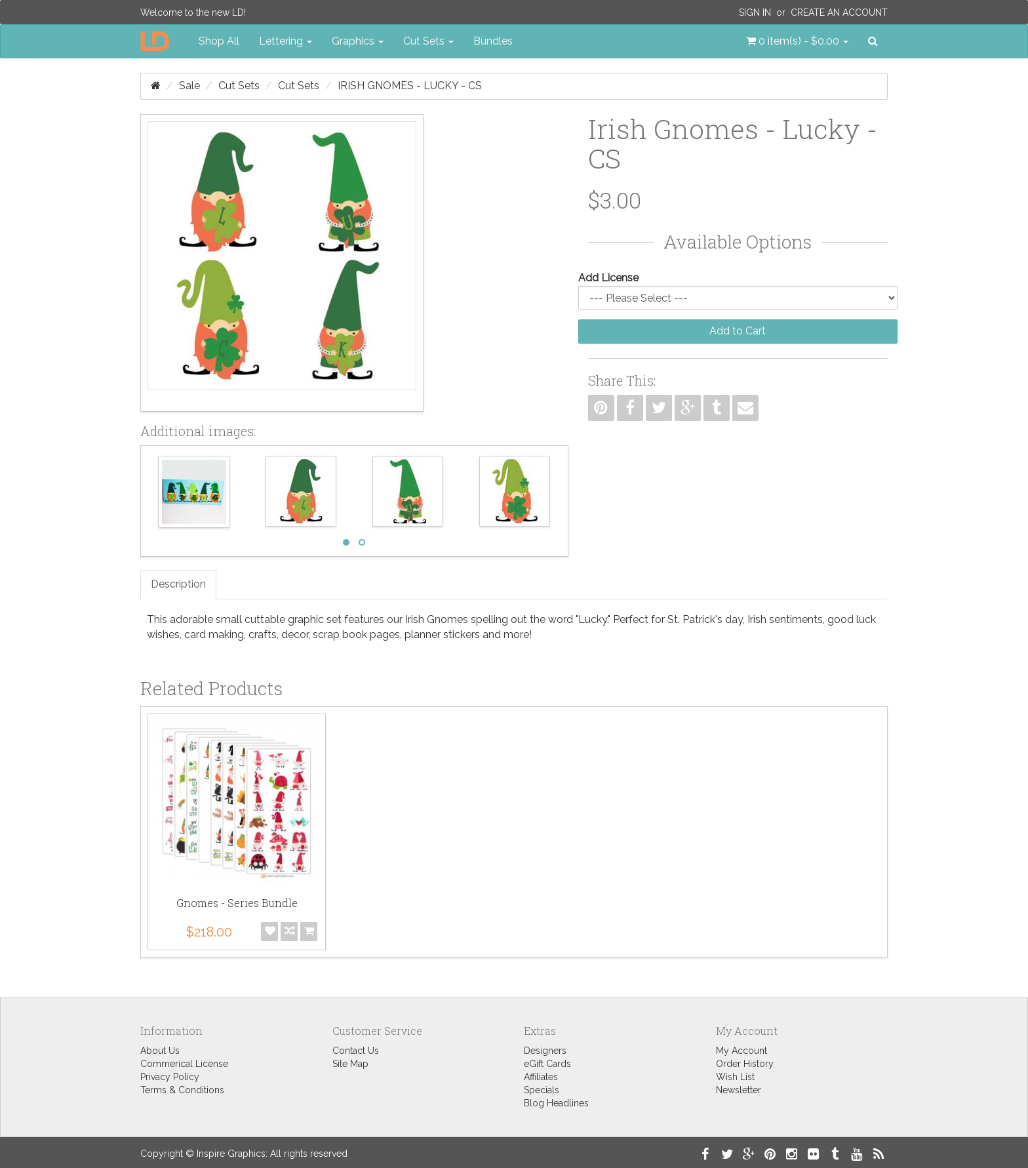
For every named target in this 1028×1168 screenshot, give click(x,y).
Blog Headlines (556, 1103)
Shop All (219, 41)
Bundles (493, 41)
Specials (541, 1090)
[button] (797, 41)
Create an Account (839, 12)
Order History (745, 1063)
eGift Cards (547, 1063)
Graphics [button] (358, 41)
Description (178, 584)
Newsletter (738, 1090)
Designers (545, 1050)
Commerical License (184, 1063)
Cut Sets (239, 85)
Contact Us (355, 1050)
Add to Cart (737, 331)
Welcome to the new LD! (193, 12)
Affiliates (541, 1077)
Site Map (350, 1063)
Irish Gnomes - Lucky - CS (410, 85)
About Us (160, 1050)
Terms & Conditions (182, 1090)
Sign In (755, 12)
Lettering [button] (285, 41)
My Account (741, 1050)
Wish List (735, 1077)
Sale (189, 85)
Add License (608, 278)
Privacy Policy (169, 1077)
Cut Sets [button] (428, 41)
